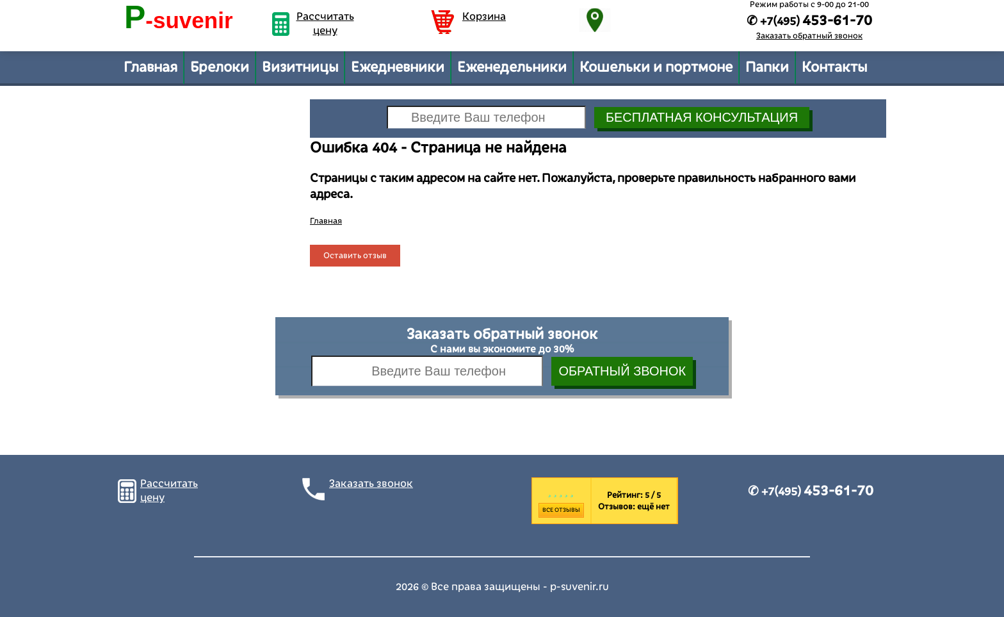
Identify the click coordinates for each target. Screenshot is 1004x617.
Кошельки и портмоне (656, 67)
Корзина (484, 16)
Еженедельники (512, 67)
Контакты (834, 67)
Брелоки (219, 67)
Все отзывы (561, 510)
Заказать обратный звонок (809, 35)
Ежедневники (397, 67)
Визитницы (300, 67)
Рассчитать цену (325, 24)
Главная (150, 67)
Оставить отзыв (355, 255)
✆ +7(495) (810, 491)
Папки (767, 67)
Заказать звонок (371, 483)
